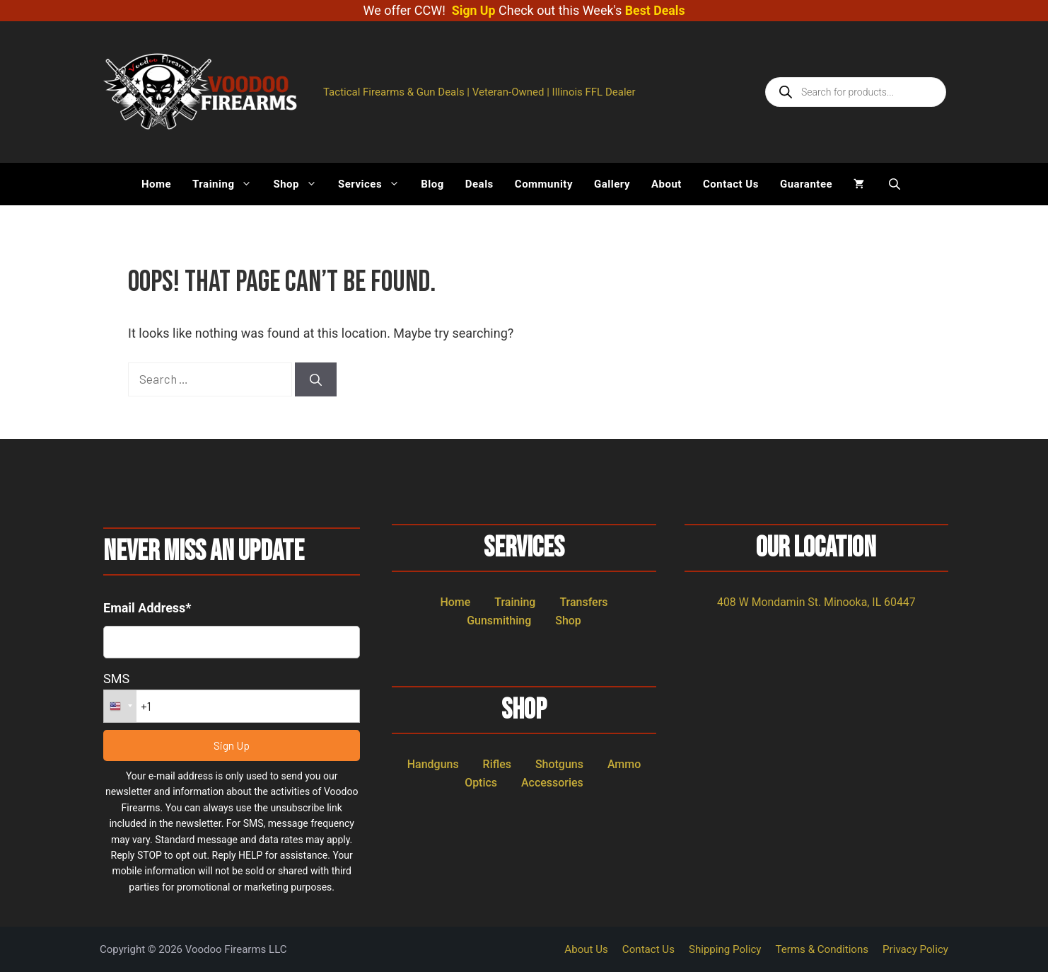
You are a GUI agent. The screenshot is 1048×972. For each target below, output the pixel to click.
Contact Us (731, 184)
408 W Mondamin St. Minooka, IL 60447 (816, 601)
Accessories (552, 782)
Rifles (497, 763)
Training (227, 184)
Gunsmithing (499, 620)
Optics (481, 782)
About (666, 184)
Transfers (583, 601)
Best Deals (655, 10)
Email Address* (147, 607)
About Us (588, 949)
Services (374, 184)
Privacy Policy (915, 949)
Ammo (624, 763)
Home (156, 184)
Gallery (612, 184)
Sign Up (473, 10)
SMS (116, 677)
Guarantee (806, 184)
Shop (300, 184)
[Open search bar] (896, 184)
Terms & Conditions (822, 949)
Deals (479, 184)
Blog (432, 184)
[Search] (316, 379)
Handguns (433, 763)
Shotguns (559, 763)
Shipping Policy (726, 949)
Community (544, 184)
